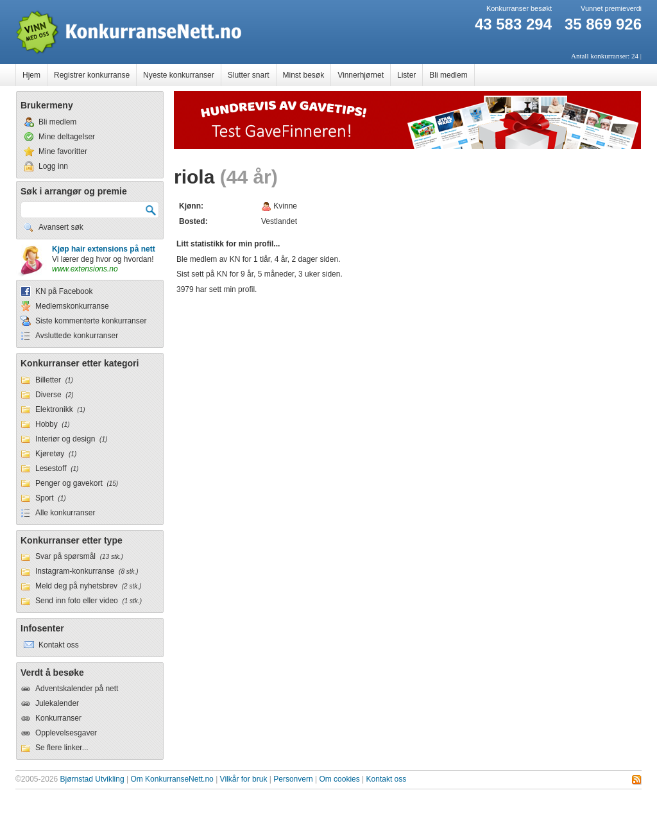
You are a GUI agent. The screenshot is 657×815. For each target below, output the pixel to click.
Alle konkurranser (65, 512)
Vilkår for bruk (244, 779)
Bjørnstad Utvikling (92, 779)
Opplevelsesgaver (66, 732)
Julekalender (57, 703)
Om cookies (339, 779)
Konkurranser (58, 718)
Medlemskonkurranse (72, 306)
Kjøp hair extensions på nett (103, 248)
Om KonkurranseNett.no (171, 779)
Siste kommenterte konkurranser (90, 320)
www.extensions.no (85, 268)
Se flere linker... (62, 747)
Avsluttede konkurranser (76, 335)
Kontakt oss (386, 779)
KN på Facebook (63, 291)
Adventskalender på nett (76, 688)
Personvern (292, 779)
